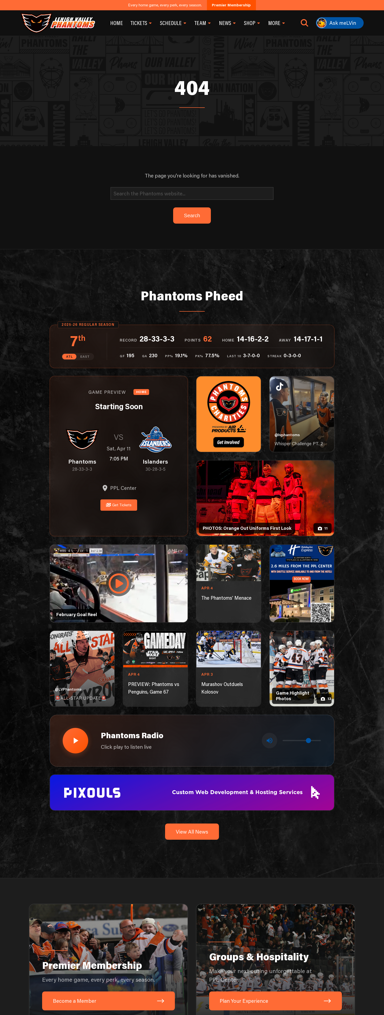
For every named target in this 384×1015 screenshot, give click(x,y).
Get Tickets (119, 504)
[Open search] (304, 23)
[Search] (192, 193)
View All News (192, 830)
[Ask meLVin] (340, 23)
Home (116, 22)
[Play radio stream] (75, 740)
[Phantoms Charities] (228, 414)
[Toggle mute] (270, 740)
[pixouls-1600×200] (192, 790)
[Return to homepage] (57, 23)
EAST (84, 356)
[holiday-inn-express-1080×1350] (302, 583)
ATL (69, 356)
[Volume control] (302, 739)
